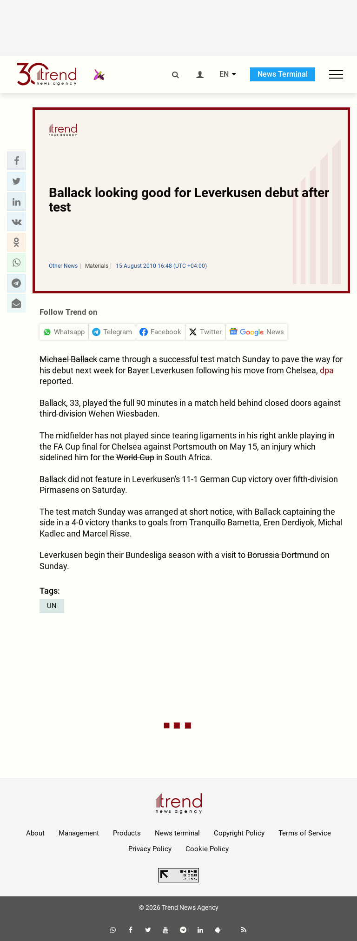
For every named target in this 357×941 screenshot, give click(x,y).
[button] (16, 161)
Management (79, 833)
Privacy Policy (150, 849)
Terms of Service (304, 833)
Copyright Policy (239, 833)
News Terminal (283, 74)
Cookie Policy (207, 849)
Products (127, 833)
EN (224, 74)
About (35, 833)
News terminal (177, 833)
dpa (327, 370)
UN (52, 606)
